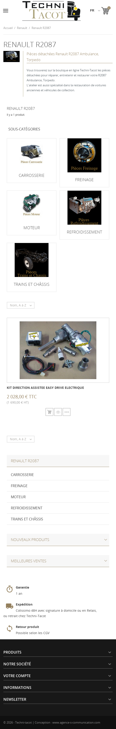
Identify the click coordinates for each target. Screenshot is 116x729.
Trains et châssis (27, 519)
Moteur (18, 496)
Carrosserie (22, 474)
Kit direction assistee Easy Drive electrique (45, 387)
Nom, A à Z (22, 305)
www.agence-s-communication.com (76, 722)
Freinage (19, 485)
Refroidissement (26, 507)
